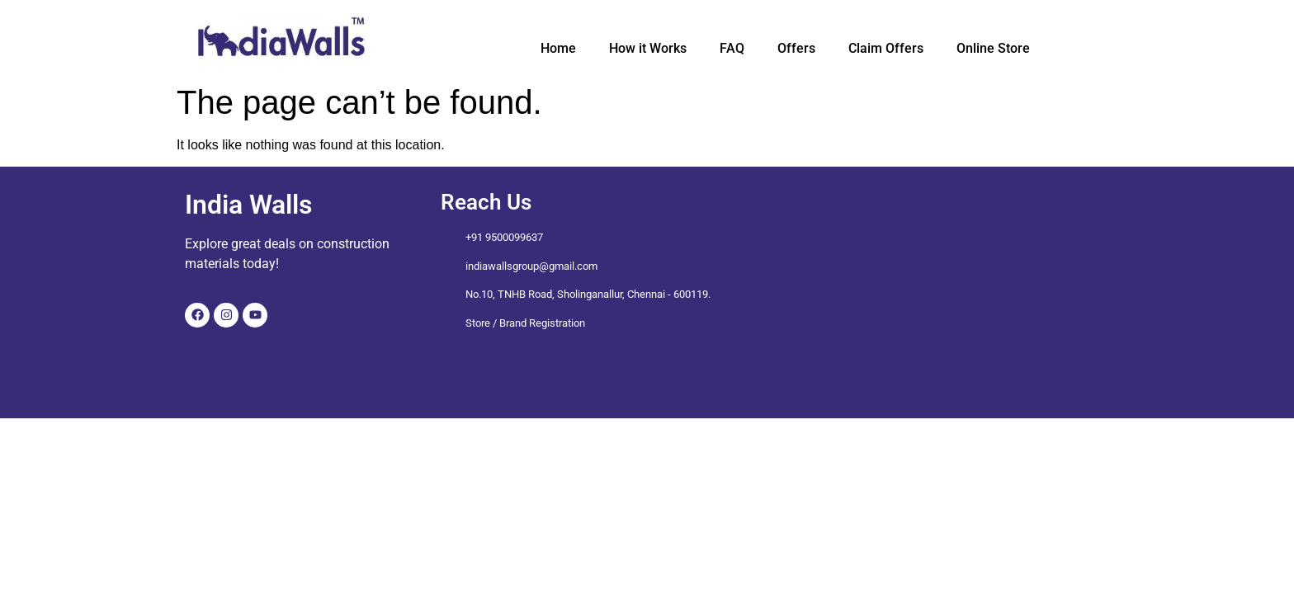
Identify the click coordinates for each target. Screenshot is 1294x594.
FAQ (732, 48)
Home (558, 48)
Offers (796, 48)
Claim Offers (885, 48)
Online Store (993, 48)
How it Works (648, 48)
